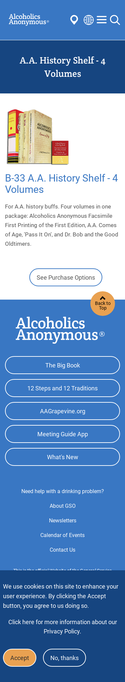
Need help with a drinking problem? (62, 491)
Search (115, 20)
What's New (62, 457)
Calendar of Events (62, 535)
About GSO (63, 506)
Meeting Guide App (62, 434)
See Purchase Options (66, 277)
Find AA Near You (75, 20)
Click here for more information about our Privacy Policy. (62, 626)
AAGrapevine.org (62, 411)
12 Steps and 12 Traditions (62, 388)
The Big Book (62, 365)
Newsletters (62, 520)
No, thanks (64, 657)
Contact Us (62, 550)
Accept (19, 657)
